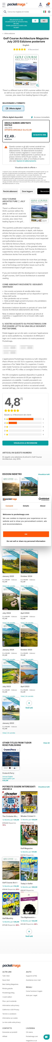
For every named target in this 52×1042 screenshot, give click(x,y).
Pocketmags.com (32, 1036)
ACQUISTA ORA (39, 135)
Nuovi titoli (6, 980)
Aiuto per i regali (31, 995)
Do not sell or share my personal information (26, 541)
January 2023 (8, 723)
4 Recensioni (33, 49)
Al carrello (11, 549)
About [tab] (42, 506)
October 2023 (26, 650)
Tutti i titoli (5, 976)
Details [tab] (26, 506)
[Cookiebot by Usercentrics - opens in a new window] (38, 499)
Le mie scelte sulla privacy (11, 1022)
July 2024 (6, 613)
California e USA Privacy (10, 1010)
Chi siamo (29, 1032)
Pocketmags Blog (8, 993)
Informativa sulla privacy (10, 1005)
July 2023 (6, 686)
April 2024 (25, 613)
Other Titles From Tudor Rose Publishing (16, 743)
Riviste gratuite (7, 988)
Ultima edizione (9, 33)
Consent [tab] (9, 506)
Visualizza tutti (44, 474)
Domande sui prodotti (9, 1032)
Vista (4, 549)
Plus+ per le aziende (9, 1001)
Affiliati (4, 1036)
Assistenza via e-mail (33, 980)
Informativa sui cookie (10, 1018)
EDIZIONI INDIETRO (12, 474)
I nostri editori (7, 997)
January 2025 (8, 576)
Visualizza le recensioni (25, 443)
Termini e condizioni (9, 1014)
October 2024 (26, 576)
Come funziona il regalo (34, 991)
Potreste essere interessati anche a (18, 786)
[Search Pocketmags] (5, 12)
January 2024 (8, 650)
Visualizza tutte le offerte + (26, 167)
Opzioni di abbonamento (26, 161)
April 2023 (25, 686)
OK (26, 534)
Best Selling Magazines (10, 984)
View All (46, 743)
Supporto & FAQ (31, 976)
